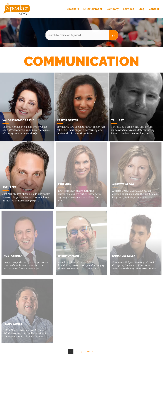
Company (112, 8)
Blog (141, 8)
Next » (90, 351)
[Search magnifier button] (113, 35)
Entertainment (92, 8)
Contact (154, 8)
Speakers (73, 8)
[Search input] (77, 35)
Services (128, 8)
